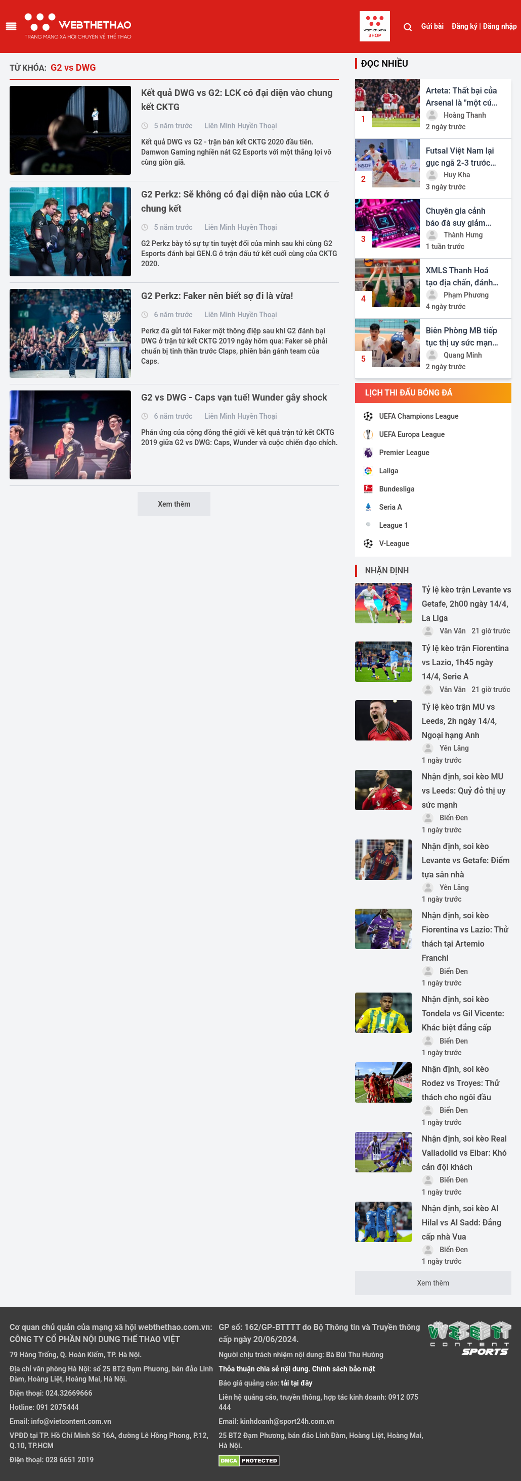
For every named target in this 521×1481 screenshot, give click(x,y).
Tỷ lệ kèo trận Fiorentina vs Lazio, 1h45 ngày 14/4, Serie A (465, 662)
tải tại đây (296, 1383)
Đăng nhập (500, 26)
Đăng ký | (466, 26)
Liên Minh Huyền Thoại (240, 126)
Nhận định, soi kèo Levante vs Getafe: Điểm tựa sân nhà (466, 860)
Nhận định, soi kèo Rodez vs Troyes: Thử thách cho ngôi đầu (461, 1083)
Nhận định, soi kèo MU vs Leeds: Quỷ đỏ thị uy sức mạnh (464, 791)
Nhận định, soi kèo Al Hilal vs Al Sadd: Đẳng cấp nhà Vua (461, 1223)
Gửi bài (432, 26)
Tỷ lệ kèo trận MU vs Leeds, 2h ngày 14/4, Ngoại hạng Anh (459, 721)
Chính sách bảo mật (343, 1369)
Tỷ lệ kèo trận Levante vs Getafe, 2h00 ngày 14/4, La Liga (466, 604)
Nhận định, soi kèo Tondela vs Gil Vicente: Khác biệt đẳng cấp (463, 1013)
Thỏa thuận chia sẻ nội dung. (265, 1369)
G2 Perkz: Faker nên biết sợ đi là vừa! (217, 295)
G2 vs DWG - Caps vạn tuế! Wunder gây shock (234, 397)
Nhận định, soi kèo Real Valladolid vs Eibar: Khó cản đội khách (464, 1153)
